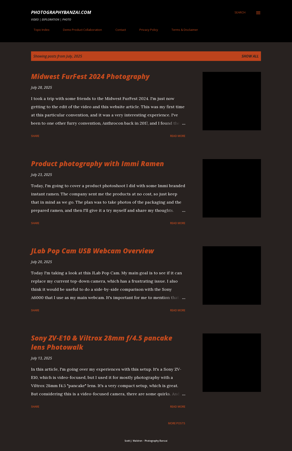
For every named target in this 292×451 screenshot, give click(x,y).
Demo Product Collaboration (79, 30)
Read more (177, 136)
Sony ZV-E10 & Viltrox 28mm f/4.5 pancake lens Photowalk (101, 342)
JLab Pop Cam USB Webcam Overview (92, 250)
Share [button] (35, 136)
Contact (118, 30)
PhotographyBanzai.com (61, 12)
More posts (176, 423)
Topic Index (39, 30)
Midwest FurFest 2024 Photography (90, 76)
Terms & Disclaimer (182, 30)
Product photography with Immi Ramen (97, 163)
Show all (250, 56)
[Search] (240, 12)
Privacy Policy (146, 30)
